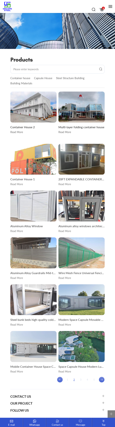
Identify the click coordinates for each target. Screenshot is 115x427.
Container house (20, 78)
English (93, 3)
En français (98, 3)
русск (103, 3)
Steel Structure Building (70, 78)
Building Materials (21, 83)
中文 (88, 3)
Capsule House (43, 78)
